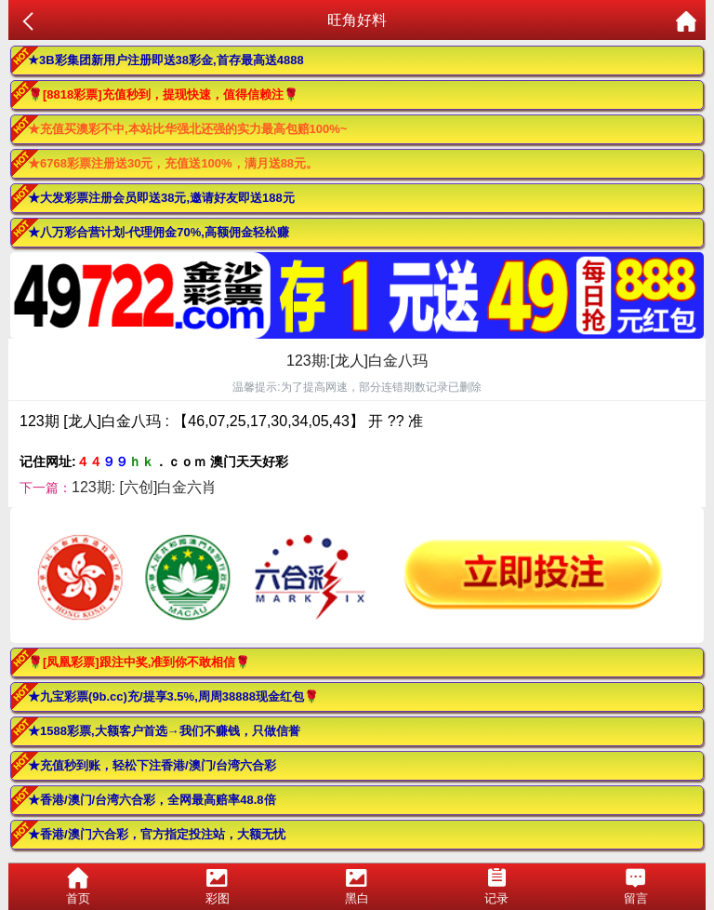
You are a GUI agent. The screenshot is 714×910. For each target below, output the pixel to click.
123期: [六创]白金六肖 (144, 487)
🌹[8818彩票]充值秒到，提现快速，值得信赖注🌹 (163, 94)
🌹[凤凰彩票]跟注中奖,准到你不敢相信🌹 (139, 662)
